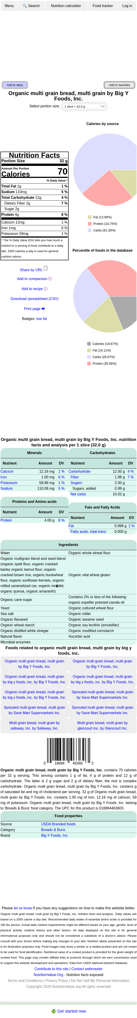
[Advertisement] (68, 45)
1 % (61, 471)
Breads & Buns (53, 830)
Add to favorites (119, 85)
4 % (130, 471)
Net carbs (78, 494)
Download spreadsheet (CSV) (34, 299)
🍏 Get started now (68, 1011)
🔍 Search (31, 6)
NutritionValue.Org (48, 975)
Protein (6, 520)
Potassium (8, 483)
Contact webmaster (87, 969)
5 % (61, 488)
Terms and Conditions (25, 981)
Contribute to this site (51, 969)
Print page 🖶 (34, 309)
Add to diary (15, 85)
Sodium (6, 488)
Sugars (76, 483)
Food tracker (103, 6)
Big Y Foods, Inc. (55, 835)
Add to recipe (32, 289)
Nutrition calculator (66, 6)
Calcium (7, 471)
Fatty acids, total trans (88, 532)
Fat (71, 526)
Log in (127, 6)
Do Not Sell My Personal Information (100, 981)
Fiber (74, 477)
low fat (41, 319)
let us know (23, 908)
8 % (61, 520)
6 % (61, 477)
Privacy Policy (57, 981)
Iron (3, 477)
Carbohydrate (80, 471)
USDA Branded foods (58, 824)
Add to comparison (32, 279)
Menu (9, 6)
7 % (130, 477)
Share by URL (34, 270)
